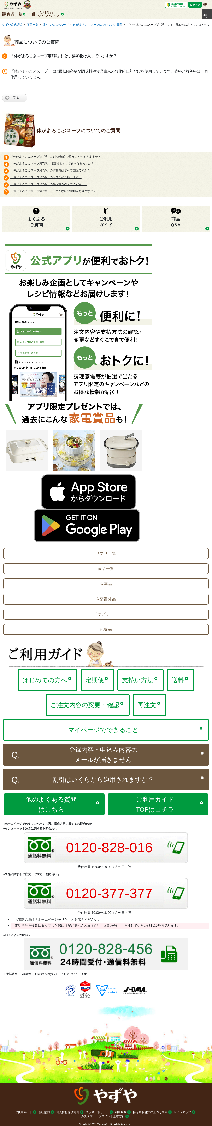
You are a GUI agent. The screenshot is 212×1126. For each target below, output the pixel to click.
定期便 (94, 680)
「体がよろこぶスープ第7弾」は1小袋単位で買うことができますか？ (55, 156)
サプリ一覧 (106, 553)
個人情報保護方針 (67, 1112)
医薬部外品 (106, 599)
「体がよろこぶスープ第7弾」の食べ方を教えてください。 (48, 184)
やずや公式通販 (12, 24)
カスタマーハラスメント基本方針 (103, 1116)
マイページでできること (103, 729)
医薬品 (106, 584)
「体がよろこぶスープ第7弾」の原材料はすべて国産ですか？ (50, 170)
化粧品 (106, 629)
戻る (15, 97)
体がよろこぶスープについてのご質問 (97, 24)
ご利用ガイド (23, 1112)
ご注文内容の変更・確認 (85, 704)
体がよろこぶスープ (56, 24)
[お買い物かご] (205, 4)
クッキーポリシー (97, 1112)
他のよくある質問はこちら (51, 804)
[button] (207, 14)
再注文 (146, 704)
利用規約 (120, 1112)
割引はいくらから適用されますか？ (103, 779)
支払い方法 (137, 680)
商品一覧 (32, 24)
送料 (178, 680)
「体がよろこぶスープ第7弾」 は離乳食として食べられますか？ (52, 163)
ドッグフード (106, 614)
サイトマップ (182, 1112)
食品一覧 (106, 569)
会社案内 (44, 1112)
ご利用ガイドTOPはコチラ (155, 804)
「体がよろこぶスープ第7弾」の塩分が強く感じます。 (46, 177)
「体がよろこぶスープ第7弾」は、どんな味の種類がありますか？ (53, 191)
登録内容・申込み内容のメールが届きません (103, 754)
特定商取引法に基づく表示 (150, 1112)
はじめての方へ (44, 680)
